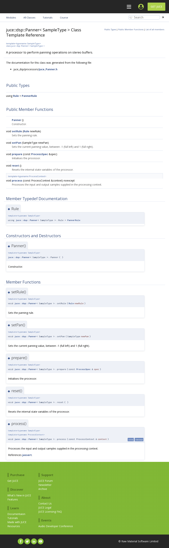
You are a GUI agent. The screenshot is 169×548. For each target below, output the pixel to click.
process (17, 180)
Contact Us (45, 503)
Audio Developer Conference (55, 526)
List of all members (155, 29)
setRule (17, 131)
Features (12, 499)
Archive (42, 489)
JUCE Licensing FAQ (50, 511)
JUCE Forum (45, 481)
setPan (16, 142)
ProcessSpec (39, 154)
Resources (13, 526)
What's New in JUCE (19, 495)
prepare (17, 154)
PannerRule (29, 96)
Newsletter (44, 485)
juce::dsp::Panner (27, 220)
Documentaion (16, 514)
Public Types (110, 29)
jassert (27, 455)
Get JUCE (156, 6)
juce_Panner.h (48, 69)
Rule (16, 96)
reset (15, 165)
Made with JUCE (16, 522)
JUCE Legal (44, 507)
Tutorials (12, 518)
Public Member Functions (130, 29)
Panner (16, 120)
